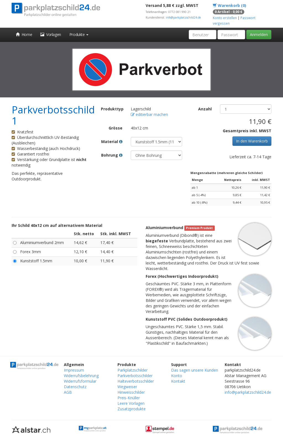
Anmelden (259, 34)
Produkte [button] (78, 34)
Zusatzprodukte (131, 408)
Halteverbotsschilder (135, 381)
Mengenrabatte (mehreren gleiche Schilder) (226, 173)
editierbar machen (149, 114)
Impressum (74, 370)
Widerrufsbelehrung (81, 375)
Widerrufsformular (80, 381)
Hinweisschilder (131, 392)
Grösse (115, 128)
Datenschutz (75, 386)
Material (111, 141)
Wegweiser (127, 386)
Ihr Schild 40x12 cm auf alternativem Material (57, 225)
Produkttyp (112, 109)
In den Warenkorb (252, 141)
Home (24, 34)
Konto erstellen (225, 17)
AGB (68, 392)
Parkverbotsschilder (135, 375)
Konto (176, 375)
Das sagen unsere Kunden (194, 370)
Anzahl (205, 109)
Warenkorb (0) (229, 5)
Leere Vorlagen (131, 403)
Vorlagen (50, 34)
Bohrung (111, 155)
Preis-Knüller (128, 397)
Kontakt (178, 381)
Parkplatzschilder (132, 370)
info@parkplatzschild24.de (183, 17)
